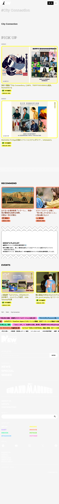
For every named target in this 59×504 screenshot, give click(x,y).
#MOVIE (33, 430)
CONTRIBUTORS (8, 407)
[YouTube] (16, 446)
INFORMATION (6, 458)
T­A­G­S (7, 312)
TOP (2, 312)
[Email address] (25, 355)
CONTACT (4, 454)
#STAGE (33, 433)
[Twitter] (42, 446)
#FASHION (6, 436)
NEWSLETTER (6, 351)
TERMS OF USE (6, 460)
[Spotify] (3, 446)
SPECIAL (7, 370)
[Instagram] (29, 446)
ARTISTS (5, 404)
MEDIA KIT (4, 456)
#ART (4, 430)
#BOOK (4, 433)
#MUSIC (33, 427)
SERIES (6, 375)
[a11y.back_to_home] (5, 3)
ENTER (53, 355)
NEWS (6, 366)
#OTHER (33, 436)
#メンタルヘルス (36, 331)
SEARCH (4, 413)
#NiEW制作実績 (47, 331)
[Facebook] (56, 446)
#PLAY (4, 427)
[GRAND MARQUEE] (29, 388)
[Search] (29, 416)
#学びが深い (5, 331)
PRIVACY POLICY (7, 461)
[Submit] (55, 416)
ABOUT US (6, 401)
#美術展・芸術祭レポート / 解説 (20, 331)
